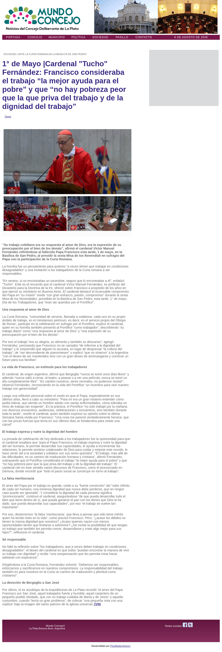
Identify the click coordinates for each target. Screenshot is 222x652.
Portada (13, 37)
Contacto (143, 37)
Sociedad (100, 37)
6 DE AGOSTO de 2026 (191, 37)
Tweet (7, 116)
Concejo (35, 37)
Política (79, 37)
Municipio (57, 37)
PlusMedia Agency (120, 646)
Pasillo (122, 37)
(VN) (97, 604)
